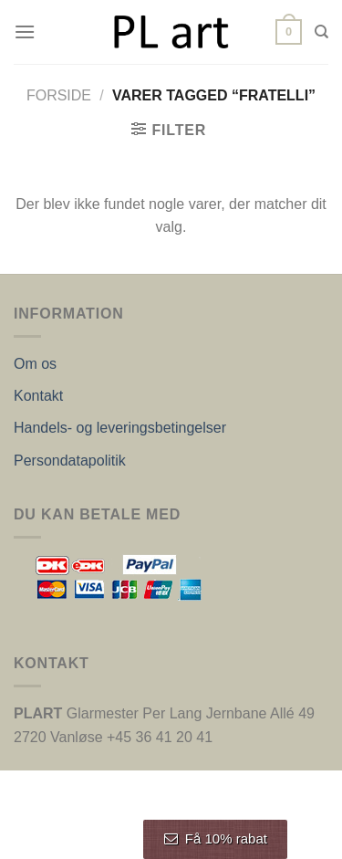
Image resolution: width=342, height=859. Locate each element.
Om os (35, 364)
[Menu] (25, 31)
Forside (58, 95)
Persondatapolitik (70, 460)
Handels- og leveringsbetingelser (120, 427)
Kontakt (38, 395)
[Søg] (321, 32)
